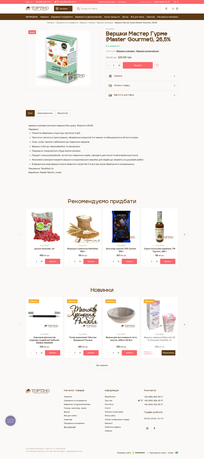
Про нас (109, 400)
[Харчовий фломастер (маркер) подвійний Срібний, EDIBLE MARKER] (44, 315)
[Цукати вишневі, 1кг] (44, 226)
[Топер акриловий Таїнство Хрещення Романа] (83, 315)
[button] (184, 234)
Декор (125, 17)
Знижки (93, 2)
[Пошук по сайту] (78, 8)
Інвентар (150, 17)
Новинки (44, 17)
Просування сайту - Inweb (163, 453)
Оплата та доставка (107, 2)
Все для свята (137, 17)
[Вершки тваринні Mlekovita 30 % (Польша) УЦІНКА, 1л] (159, 315)
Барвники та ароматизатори (88, 17)
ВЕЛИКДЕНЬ (32, 17)
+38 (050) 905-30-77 (68, 2)
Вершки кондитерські (147, 51)
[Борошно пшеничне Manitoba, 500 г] (83, 226)
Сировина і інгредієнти (62, 17)
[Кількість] (114, 65)
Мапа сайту (110, 416)
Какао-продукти (112, 17)
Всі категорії (68, 427)
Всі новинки (102, 365)
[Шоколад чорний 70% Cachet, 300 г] (121, 226)
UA (27, 2)
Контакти (122, 2)
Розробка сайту (131, 453)
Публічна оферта (113, 427)
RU (31, 2)
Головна (50, 22)
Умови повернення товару (118, 419)
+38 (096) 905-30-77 (43, 2)
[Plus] (41, 261)
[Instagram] (175, 2)
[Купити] (52, 261)
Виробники (110, 397)
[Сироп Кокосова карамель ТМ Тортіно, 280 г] (159, 226)
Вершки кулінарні (105, 22)
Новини (109, 431)
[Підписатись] (167, 352)
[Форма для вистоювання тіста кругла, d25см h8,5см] (121, 315)
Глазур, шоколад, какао (74, 408)
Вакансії (109, 423)
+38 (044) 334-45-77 (155, 405)
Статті (108, 408)
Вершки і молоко (87, 22)
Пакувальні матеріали (167, 17)
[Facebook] (177, 2)
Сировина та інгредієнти (67, 22)
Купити (132, 65)
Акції (85, 2)
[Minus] (31, 261)
